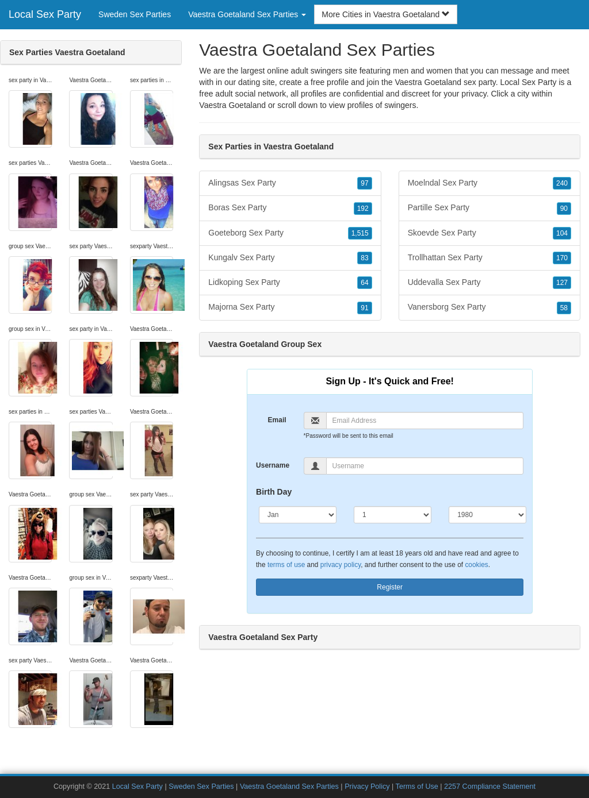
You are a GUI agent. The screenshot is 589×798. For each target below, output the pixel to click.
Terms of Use (417, 786)
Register (390, 587)
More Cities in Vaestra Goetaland (386, 14)
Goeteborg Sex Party (290, 233)
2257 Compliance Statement (490, 786)
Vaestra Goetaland (232, 105)
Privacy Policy (367, 786)
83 (364, 258)
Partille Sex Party (489, 208)
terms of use (286, 565)
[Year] (487, 514)
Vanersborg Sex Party (489, 307)
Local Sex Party (45, 14)
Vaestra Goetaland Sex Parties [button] (247, 14)
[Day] (392, 514)
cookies (476, 565)
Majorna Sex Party (290, 307)
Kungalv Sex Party (290, 258)
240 (562, 183)
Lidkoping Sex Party (290, 282)
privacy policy (340, 565)
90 (564, 209)
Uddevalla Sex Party (489, 282)
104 (562, 233)
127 (562, 283)
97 (364, 183)
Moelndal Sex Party (489, 183)
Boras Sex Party (290, 208)
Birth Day (274, 491)
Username (272, 465)
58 (564, 308)
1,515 (360, 233)
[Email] (425, 420)
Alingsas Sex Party (290, 183)
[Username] (425, 466)
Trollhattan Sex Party (489, 258)
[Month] (297, 514)
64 (364, 283)
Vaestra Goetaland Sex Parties (289, 786)
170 (562, 258)
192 (363, 209)
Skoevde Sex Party (489, 233)
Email (277, 420)
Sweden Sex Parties (134, 14)
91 (364, 308)
